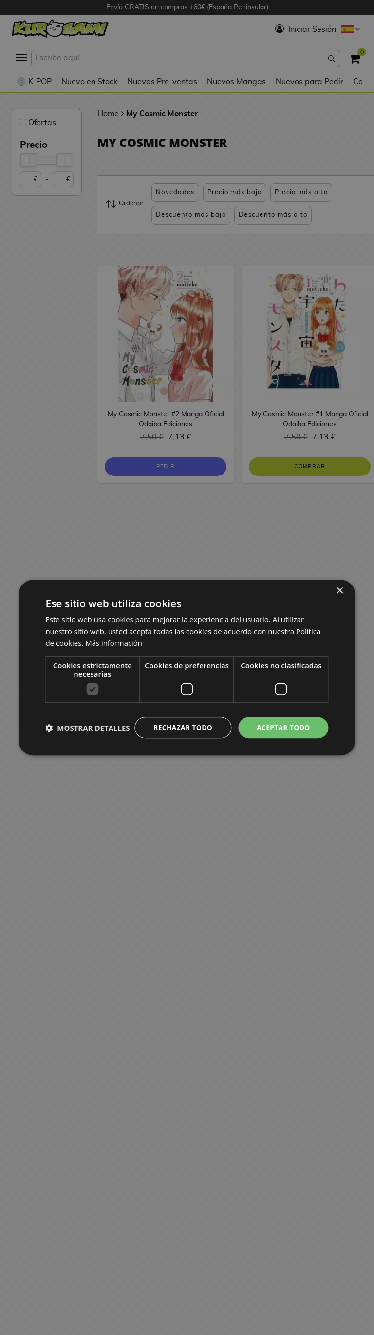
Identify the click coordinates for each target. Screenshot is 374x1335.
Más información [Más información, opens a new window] (113, 635)
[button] (87, 744)
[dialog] (187, 667)
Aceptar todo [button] (283, 719)
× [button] (339, 582)
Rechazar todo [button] (181, 719)
